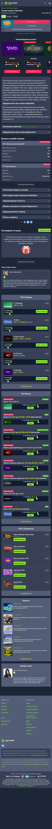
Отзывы (15, 16)
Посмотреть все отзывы (26, 262)
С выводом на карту (31, 712)
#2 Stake (16, 320)
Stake (46, 508)
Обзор (3, 16)
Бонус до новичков (16, 511)
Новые (28, 705)
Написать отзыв (44, 230)
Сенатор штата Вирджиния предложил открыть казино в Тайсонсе (30, 620)
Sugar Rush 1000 (19, 573)
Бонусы (9, 16)
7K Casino (45, 446)
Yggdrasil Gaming (30, 730)
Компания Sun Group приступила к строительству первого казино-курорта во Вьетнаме (30, 653)
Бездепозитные (5, 723)
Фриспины (4, 726)
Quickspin (28, 736)
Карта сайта (4, 715)
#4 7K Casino (18, 353)
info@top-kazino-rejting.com (40, 757)
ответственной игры (24, 786)
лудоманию (30, 788)
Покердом (45, 399)
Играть (30, 408)
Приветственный (8, 399)
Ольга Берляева (15, 272)
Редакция (4, 708)
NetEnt (27, 723)
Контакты (4, 712)
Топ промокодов (31, 25)
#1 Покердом (18, 303)
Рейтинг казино (31, 22)
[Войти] (49, 3)
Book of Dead (18, 584)
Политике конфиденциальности (32, 766)
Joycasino (33, 58)
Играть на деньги (42, 311)
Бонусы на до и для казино (21, 433)
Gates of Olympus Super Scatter (24, 537)
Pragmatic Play (17, 538)
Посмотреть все (26, 386)
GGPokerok (45, 493)
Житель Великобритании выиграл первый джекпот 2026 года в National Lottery (29, 631)
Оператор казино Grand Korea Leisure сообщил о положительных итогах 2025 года (27, 642)
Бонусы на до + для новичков (22, 417)
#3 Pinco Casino (19, 337)
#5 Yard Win (17, 370)
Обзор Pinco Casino (43, 430)
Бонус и (11, 402)
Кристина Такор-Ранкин (20, 673)
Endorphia (28, 726)
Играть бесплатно (12, 71)
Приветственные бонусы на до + (23, 464)
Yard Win (12, 58)
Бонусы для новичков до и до (22, 448)
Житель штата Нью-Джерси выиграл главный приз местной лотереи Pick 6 (28, 609)
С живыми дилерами (32, 715)
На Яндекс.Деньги (31, 708)
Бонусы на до (13, 495)
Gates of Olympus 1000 (21, 561)
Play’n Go (16, 586)
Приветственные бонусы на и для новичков (24, 480)
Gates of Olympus (19, 549)
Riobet (46, 415)
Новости (3, 705)
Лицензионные (30, 718)
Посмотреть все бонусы (26, 184)
